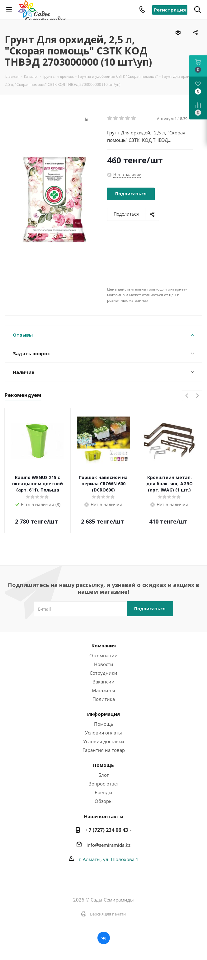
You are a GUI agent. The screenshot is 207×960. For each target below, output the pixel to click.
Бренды (103, 792)
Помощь (103, 724)
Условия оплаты (103, 732)
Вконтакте (103, 938)
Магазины (103, 690)
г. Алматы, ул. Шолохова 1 (109, 859)
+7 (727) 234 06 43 (106, 830)
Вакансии (103, 681)
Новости (103, 664)
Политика (103, 699)
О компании (103, 655)
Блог (103, 775)
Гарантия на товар (103, 750)
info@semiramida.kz (108, 845)
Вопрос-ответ (103, 784)
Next (197, 395)
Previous (187, 395)
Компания (104, 645)
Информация (103, 714)
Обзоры (104, 801)
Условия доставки (103, 741)
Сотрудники (103, 673)
